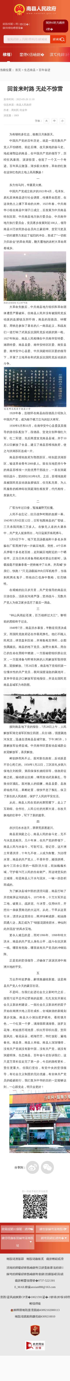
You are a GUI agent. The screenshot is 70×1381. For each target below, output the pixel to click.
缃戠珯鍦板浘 (35, 1258)
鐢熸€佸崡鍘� (32, 54)
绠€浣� (24, 24)
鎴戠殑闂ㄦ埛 (10, 24)
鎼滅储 (57, 39)
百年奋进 (44, 69)
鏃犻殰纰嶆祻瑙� (13, 28)
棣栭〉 (8, 54)
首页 (18, 69)
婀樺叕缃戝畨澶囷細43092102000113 (35, 1310)
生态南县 (30, 69)
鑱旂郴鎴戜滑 (55, 1258)
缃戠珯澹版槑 (15, 1258)
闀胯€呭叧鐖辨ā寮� (55, 26)
